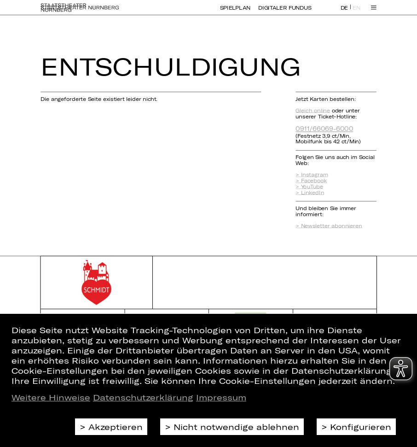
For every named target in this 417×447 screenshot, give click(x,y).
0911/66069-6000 (324, 128)
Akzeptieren (115, 427)
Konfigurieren (360, 427)
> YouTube (309, 186)
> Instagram (311, 175)
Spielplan (235, 12)
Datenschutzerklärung (143, 397)
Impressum (221, 397)
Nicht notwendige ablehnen (236, 427)
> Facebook (311, 181)
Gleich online (312, 110)
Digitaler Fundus (284, 12)
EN (356, 12)
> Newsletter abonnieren (328, 226)
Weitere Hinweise (51, 397)
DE (344, 12)
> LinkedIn (309, 192)
